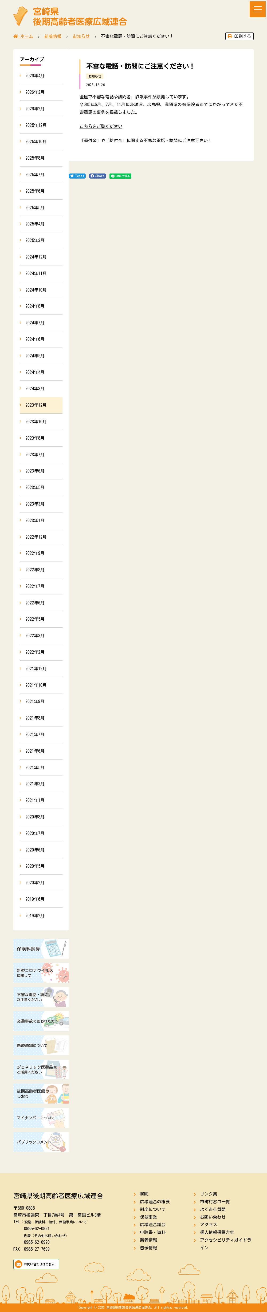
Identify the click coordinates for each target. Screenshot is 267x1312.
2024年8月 (35, 306)
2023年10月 (36, 421)
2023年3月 (35, 504)
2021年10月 (36, 685)
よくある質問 (213, 1209)
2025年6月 (35, 191)
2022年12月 (36, 537)
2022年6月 (35, 603)
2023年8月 (35, 438)
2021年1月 (35, 800)
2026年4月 (35, 76)
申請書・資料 (153, 1232)
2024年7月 (35, 323)
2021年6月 (35, 751)
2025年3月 (35, 240)
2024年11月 (36, 273)
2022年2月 (35, 652)
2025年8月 (35, 158)
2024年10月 (36, 290)
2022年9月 (35, 553)
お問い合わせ (213, 1217)
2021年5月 (35, 767)
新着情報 (148, 1240)
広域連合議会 (153, 1224)
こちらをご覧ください (101, 126)
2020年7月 (35, 833)
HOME (144, 1194)
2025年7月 (35, 174)
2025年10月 (36, 141)
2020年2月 (35, 883)
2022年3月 (35, 635)
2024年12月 (36, 257)
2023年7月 (35, 455)
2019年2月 (35, 916)
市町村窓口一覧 (215, 1202)
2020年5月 (35, 866)
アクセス (208, 1224)
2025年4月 (35, 224)
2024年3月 (35, 388)
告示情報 (148, 1248)
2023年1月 (35, 520)
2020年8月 (35, 817)
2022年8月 (35, 570)
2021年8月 (35, 718)
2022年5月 (35, 619)
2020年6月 (35, 850)
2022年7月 (35, 586)
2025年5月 (35, 207)
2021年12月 (36, 669)
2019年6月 (35, 899)
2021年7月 (35, 734)
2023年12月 (36, 405)
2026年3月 (35, 92)
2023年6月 (35, 471)
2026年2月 (35, 109)
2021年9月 (35, 701)
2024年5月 (35, 356)
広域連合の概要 (155, 1202)
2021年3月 (35, 784)
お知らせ (94, 76)
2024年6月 (35, 339)
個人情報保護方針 (217, 1232)
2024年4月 (35, 372)
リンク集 (208, 1194)
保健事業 (148, 1217)
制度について (153, 1209)
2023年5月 (35, 487)
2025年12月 (36, 125)
